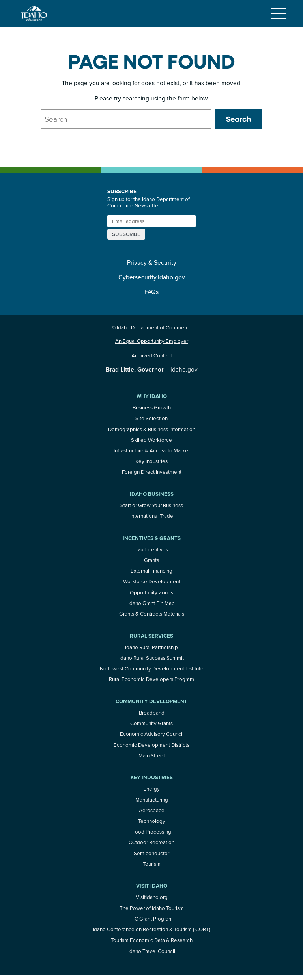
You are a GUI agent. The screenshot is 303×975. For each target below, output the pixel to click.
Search (238, 119)
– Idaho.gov (152, 369)
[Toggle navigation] (278, 13)
